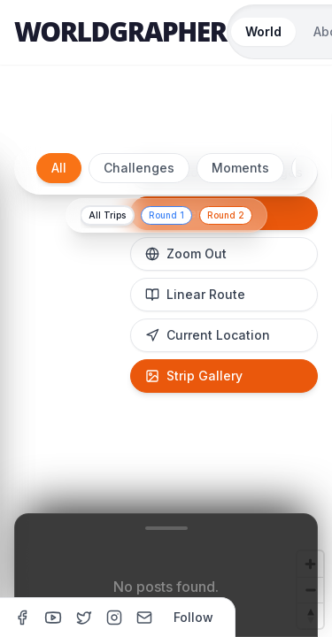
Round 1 (166, 215)
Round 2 (225, 215)
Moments (240, 167)
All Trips (107, 215)
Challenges (139, 167)
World (263, 31)
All (58, 167)
